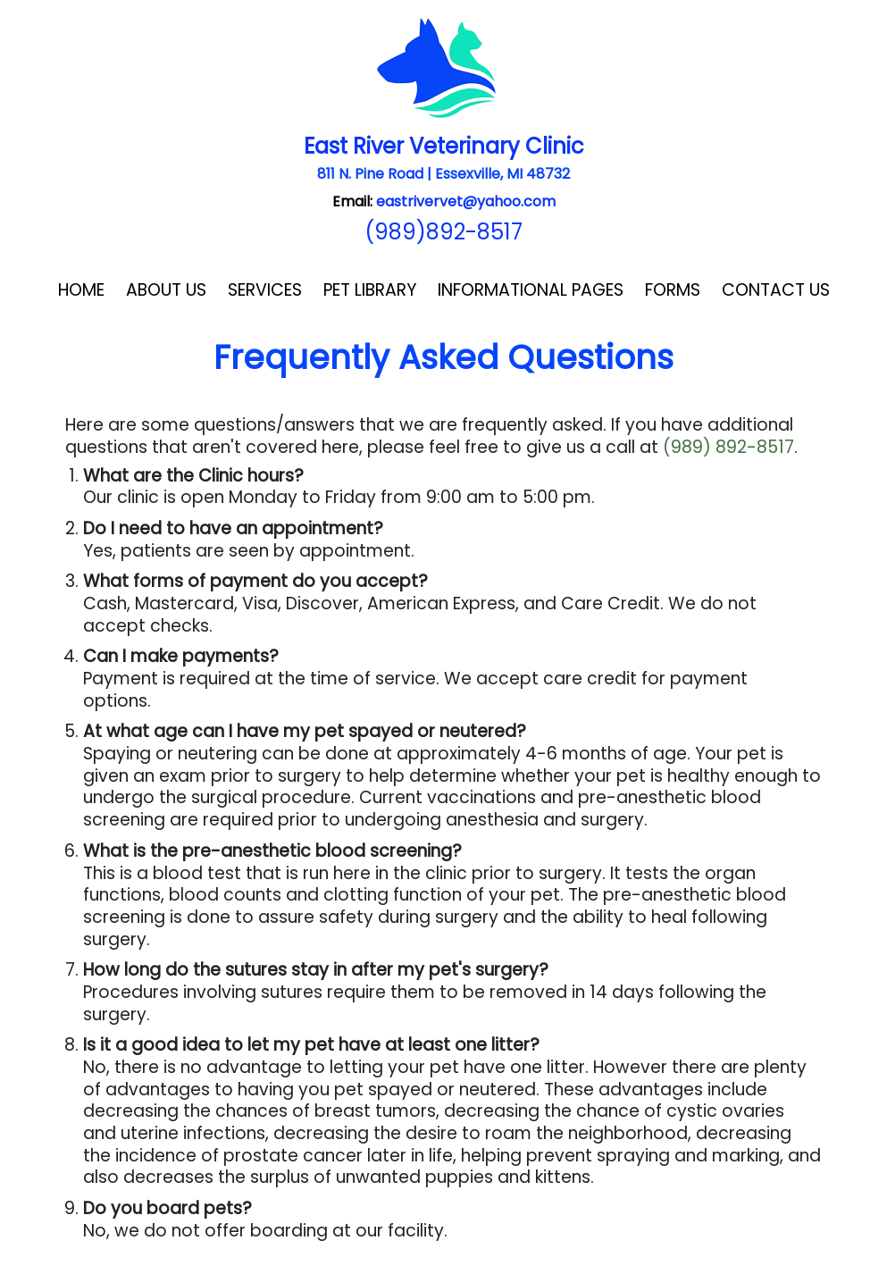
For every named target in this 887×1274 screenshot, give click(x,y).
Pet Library (369, 290)
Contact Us (776, 290)
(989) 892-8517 (728, 447)
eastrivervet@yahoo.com (466, 201)
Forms (672, 290)
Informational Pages (530, 290)
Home (81, 290)
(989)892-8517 (443, 232)
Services (265, 290)
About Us (166, 290)
